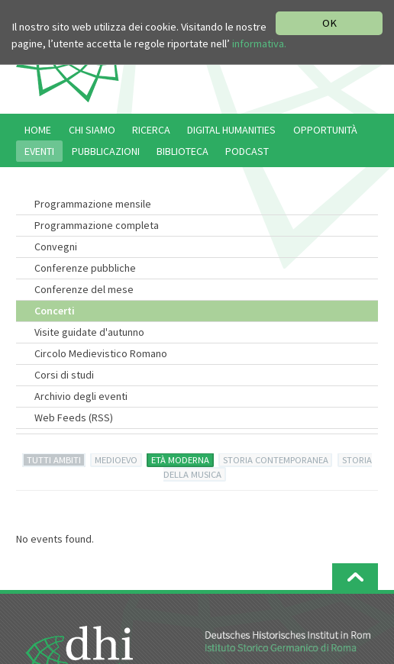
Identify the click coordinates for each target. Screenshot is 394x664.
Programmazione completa (96, 225)
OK (329, 23)
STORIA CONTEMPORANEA (275, 460)
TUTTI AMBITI (54, 460)
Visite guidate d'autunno (89, 332)
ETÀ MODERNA (180, 460)
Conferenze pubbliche (85, 268)
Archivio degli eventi (81, 396)
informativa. (259, 43)
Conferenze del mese (84, 289)
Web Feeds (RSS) (73, 417)
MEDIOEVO (116, 460)
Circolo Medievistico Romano (100, 353)
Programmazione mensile (92, 204)
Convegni (55, 246)
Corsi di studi (64, 375)
